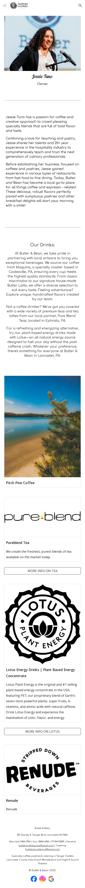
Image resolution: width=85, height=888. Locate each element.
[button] (4, 5)
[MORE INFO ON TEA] (42, 571)
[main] (42, 80)
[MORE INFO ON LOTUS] (42, 731)
